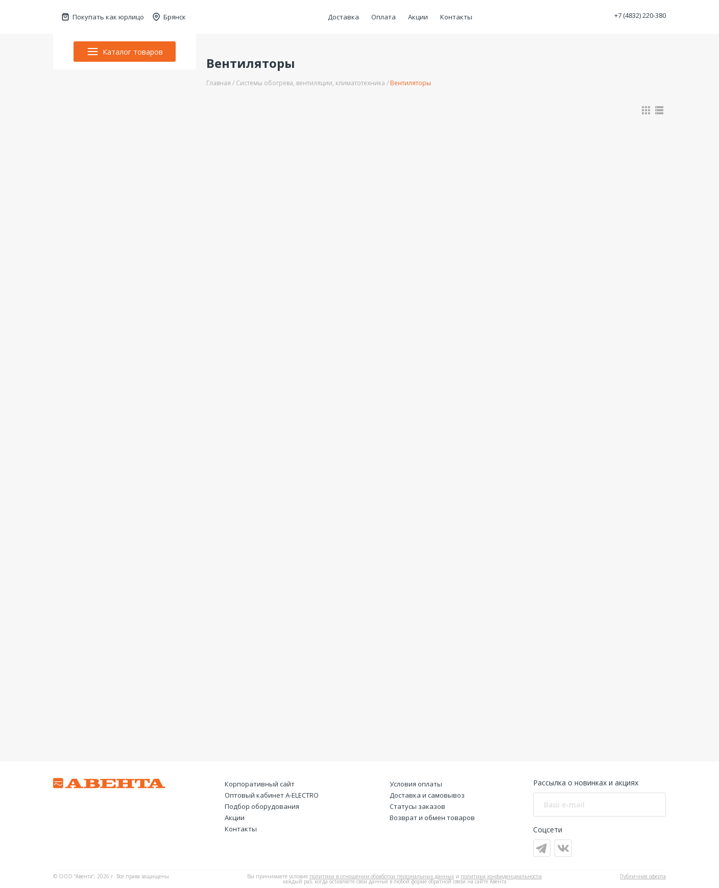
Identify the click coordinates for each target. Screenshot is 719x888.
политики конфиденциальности (501, 876)
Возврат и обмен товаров (432, 817)
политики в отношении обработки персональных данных (381, 876)
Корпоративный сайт (260, 783)
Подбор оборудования (262, 806)
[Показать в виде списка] (659, 110)
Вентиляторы (410, 83)
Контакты (456, 16)
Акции (418, 16)
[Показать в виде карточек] (646, 110)
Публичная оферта (643, 876)
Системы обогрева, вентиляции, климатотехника (310, 83)
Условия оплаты (416, 783)
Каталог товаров (124, 51)
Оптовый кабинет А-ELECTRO (272, 795)
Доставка (343, 16)
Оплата (383, 16)
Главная (218, 83)
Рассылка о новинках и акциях (585, 782)
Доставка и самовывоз (427, 795)
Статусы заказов (417, 806)
